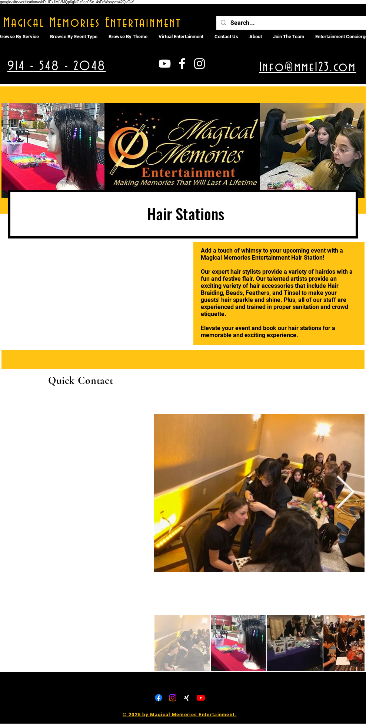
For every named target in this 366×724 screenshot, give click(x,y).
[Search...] (291, 23)
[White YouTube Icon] (164, 63)
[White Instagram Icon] (199, 63)
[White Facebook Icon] (182, 63)
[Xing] (187, 697)
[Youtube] (201, 697)
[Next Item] (345, 493)
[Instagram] (172, 697)
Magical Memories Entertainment (92, 23)
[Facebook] (158, 697)
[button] (181, 36)
